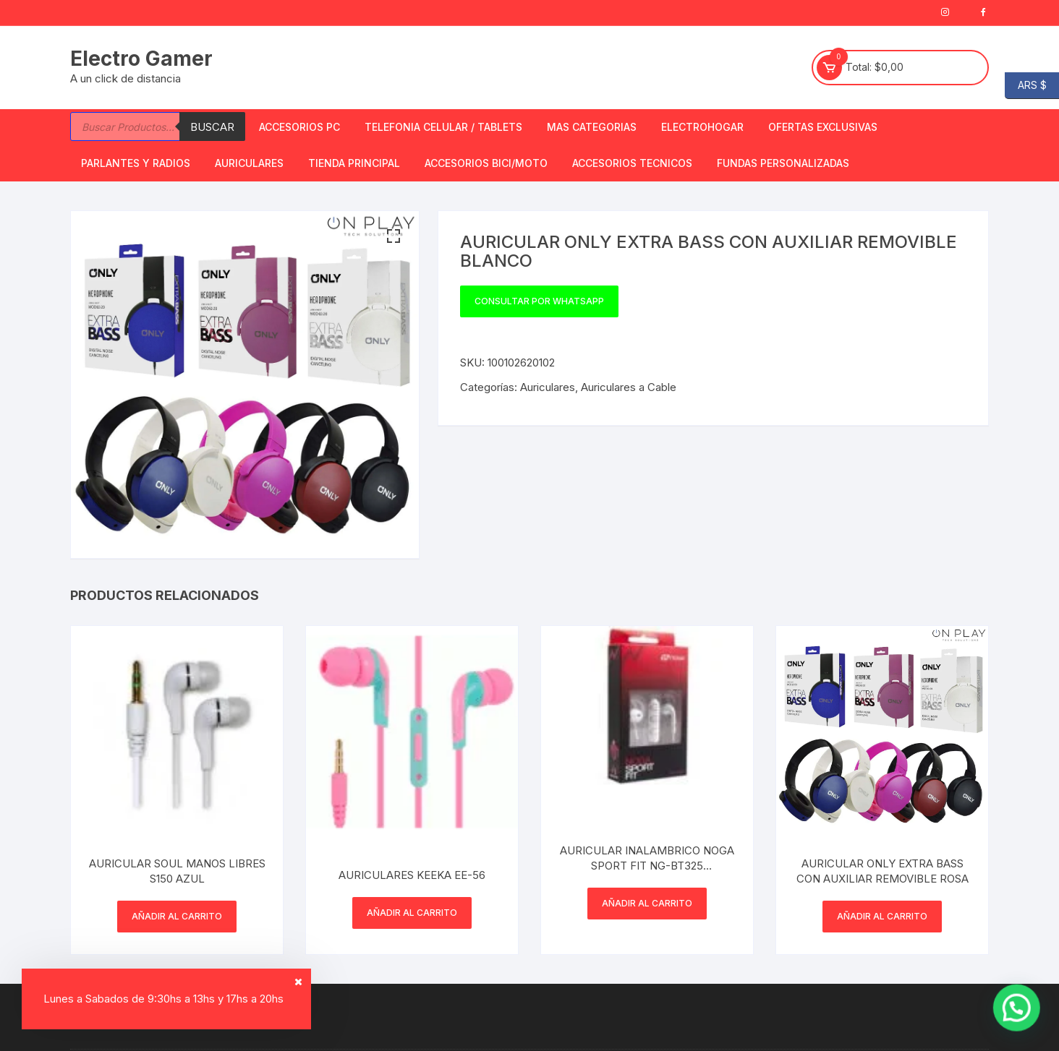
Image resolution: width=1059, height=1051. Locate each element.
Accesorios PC (299, 127)
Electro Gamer (141, 58)
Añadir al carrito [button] (177, 916)
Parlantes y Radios (135, 163)
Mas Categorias (592, 127)
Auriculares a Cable (628, 387)
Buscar (212, 127)
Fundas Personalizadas (783, 163)
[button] (393, 236)
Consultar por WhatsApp (539, 301)
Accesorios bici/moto (486, 163)
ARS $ (1026, 85)
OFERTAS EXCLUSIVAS (822, 127)
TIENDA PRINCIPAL (354, 163)
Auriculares (249, 163)
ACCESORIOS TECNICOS (632, 163)
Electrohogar (702, 127)
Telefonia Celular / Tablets (443, 127)
